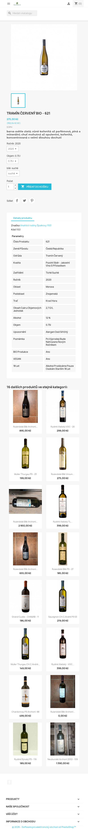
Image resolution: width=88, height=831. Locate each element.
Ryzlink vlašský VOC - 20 (63, 426)
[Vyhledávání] (22, 13)
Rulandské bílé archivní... (25, 426)
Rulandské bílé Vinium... (62, 474)
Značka (15, 225)
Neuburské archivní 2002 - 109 (63, 759)
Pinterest (32, 200)
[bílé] (13, 173)
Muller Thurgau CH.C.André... (25, 664)
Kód (13, 229)
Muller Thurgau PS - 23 (25, 474)
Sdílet (17, 200)
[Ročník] (12, 149)
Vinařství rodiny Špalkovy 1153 (35, 225)
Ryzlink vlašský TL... (62, 521)
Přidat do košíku (34, 187)
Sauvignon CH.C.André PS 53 (62, 616)
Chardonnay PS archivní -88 (25, 711)
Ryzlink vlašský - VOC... (62, 664)
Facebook (9, 782)
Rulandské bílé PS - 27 (62, 569)
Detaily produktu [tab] (22, 218)
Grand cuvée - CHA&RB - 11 (25, 616)
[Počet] (10, 187)
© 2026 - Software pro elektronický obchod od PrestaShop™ (44, 827)
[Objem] (12, 161)
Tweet (24, 200)
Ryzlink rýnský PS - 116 (25, 759)
